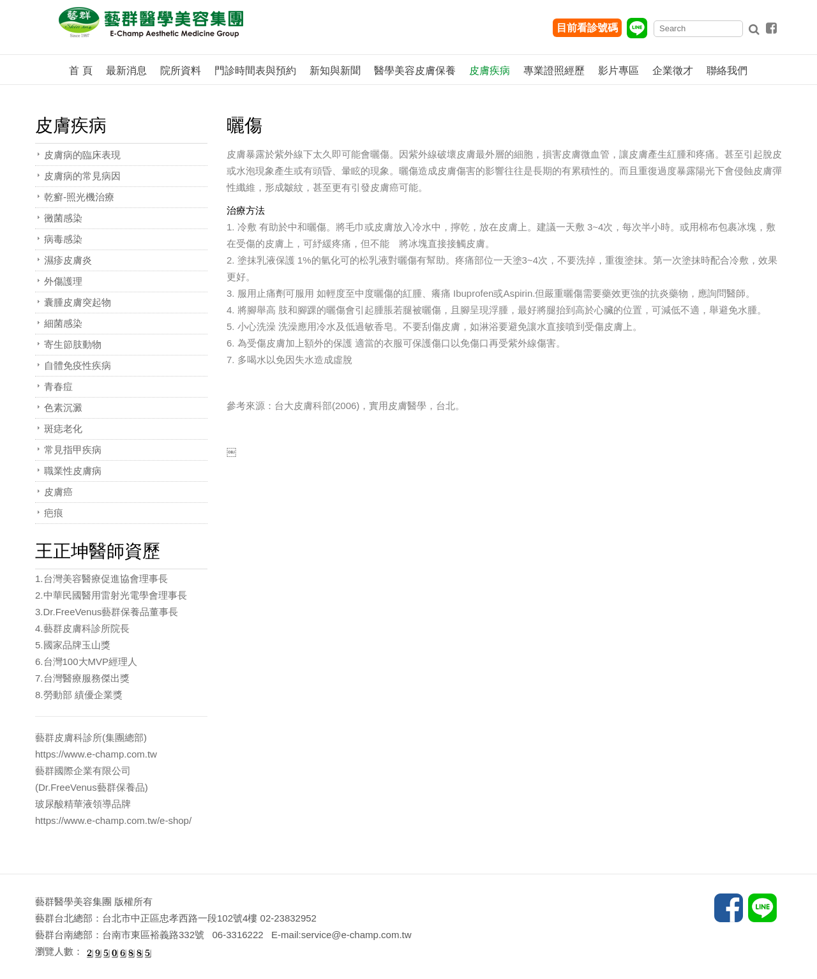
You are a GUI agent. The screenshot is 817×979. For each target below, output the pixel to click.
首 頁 (80, 70)
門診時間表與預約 (255, 70)
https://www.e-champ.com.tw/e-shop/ (113, 820)
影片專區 (618, 70)
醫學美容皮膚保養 (415, 70)
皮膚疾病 (489, 70)
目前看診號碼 (587, 27)
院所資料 (180, 70)
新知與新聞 (335, 70)
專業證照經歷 (554, 70)
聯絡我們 (727, 70)
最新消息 (126, 70)
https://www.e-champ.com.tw (96, 754)
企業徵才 (672, 70)
